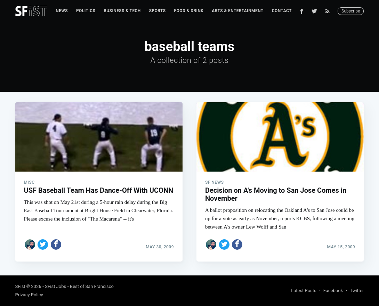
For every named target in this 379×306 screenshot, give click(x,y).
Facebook (333, 290)
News (62, 10)
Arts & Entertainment (237, 10)
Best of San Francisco (92, 286)
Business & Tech (122, 10)
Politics (85, 10)
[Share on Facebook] (56, 244)
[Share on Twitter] (43, 244)
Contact (282, 10)
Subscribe (350, 11)
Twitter (357, 290)
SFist (20, 286)
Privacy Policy (29, 294)
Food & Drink (189, 10)
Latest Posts (303, 290)
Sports (157, 10)
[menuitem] (61, 11)
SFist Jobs (55, 286)
